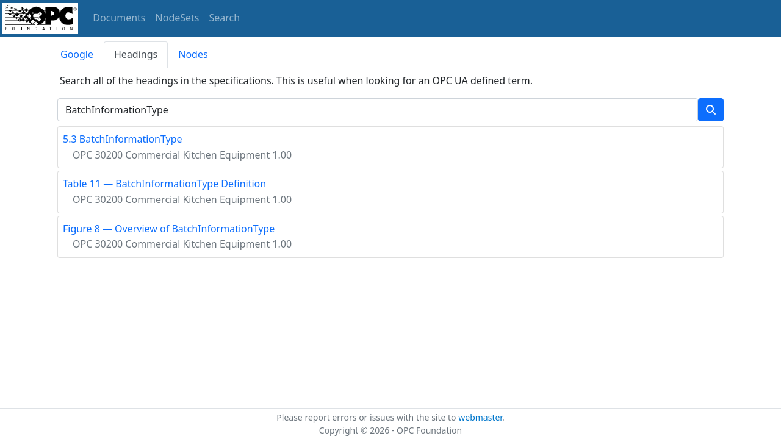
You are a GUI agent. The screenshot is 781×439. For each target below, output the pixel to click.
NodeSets (178, 17)
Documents (119, 17)
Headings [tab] (135, 54)
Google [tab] (76, 54)
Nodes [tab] (192, 54)
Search (224, 17)
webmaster (480, 417)
